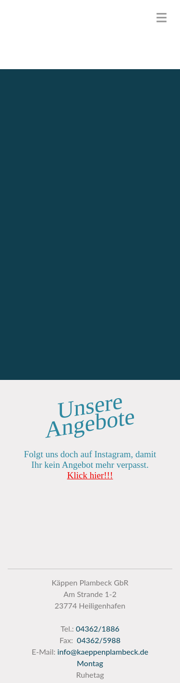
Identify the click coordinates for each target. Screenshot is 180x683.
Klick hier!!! (90, 475)
